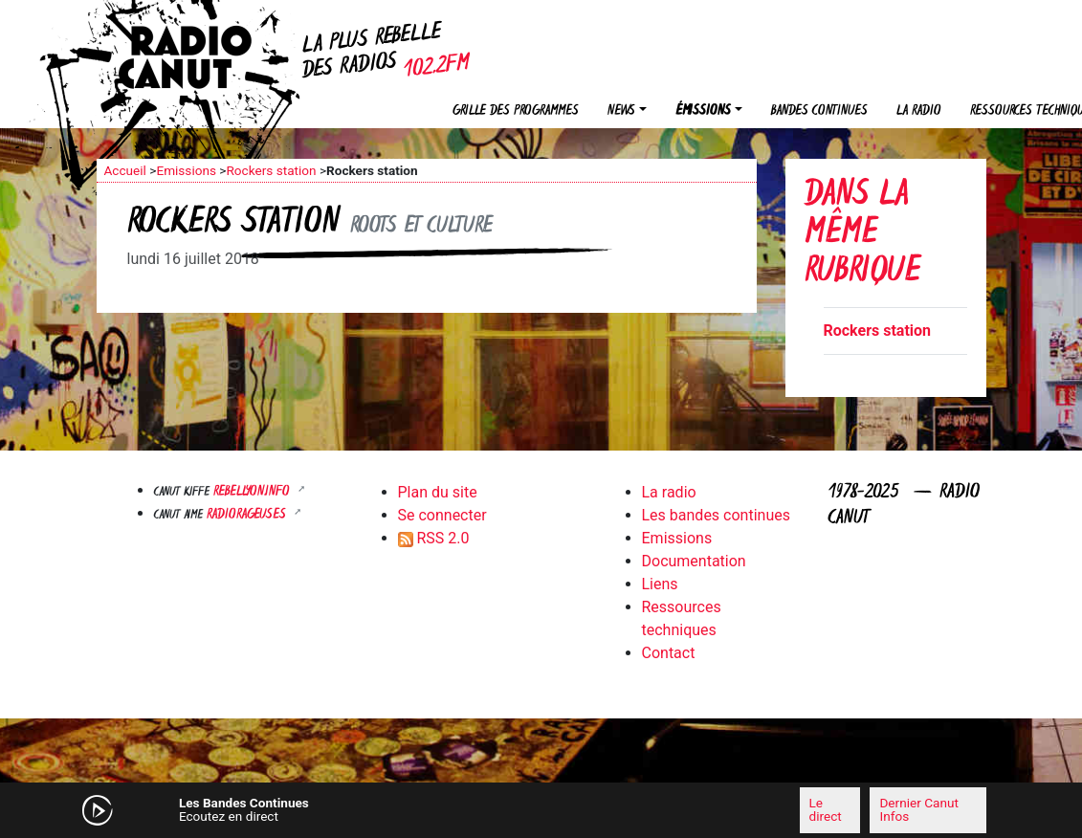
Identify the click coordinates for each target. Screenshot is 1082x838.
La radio (918, 111)
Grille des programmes (516, 111)
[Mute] (350, 809)
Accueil (125, 170)
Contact (669, 653)
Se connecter (442, 515)
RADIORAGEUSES (248, 515)
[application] (541, 810)
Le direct (825, 809)
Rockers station (271, 170)
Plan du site (437, 492)
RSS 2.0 (434, 538)
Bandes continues (819, 111)
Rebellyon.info (253, 492)
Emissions (186, 170)
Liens (660, 584)
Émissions (703, 111)
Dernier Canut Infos (918, 809)
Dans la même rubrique (862, 234)
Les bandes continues (716, 515)
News (621, 111)
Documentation (694, 561)
